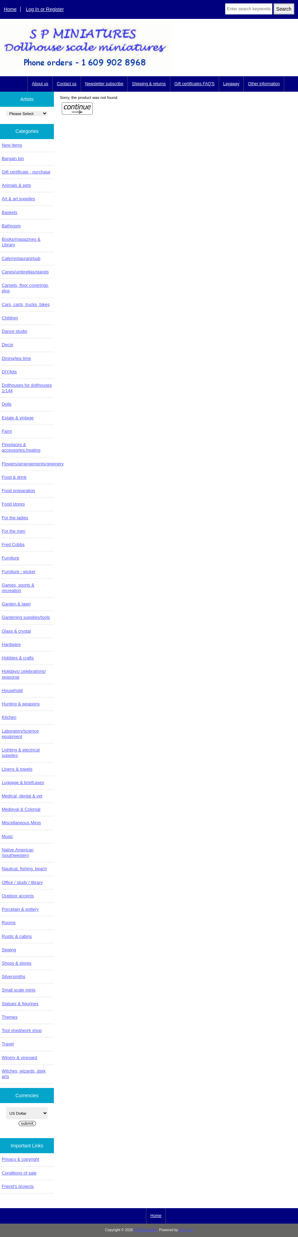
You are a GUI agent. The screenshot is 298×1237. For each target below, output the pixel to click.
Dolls (6, 404)
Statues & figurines (20, 1003)
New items (12, 145)
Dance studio (14, 331)
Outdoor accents (18, 895)
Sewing (9, 949)
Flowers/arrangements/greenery (28, 463)
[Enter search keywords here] (248, 8)
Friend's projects (18, 1186)
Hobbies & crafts (18, 657)
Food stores (13, 504)
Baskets (9, 212)
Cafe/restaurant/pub (21, 258)
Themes (10, 1017)
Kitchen (9, 717)
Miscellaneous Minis (21, 822)
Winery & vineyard (19, 1057)
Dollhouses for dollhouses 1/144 (27, 388)
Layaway (231, 83)
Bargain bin (13, 158)
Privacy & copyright (20, 1159)
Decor (7, 344)
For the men (13, 531)
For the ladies (15, 517)
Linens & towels (17, 769)
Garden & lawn (16, 603)
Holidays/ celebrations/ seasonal (24, 674)
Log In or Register (45, 9)
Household (12, 690)
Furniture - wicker (18, 571)
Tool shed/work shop (22, 1030)
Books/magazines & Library (21, 242)
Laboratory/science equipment (20, 733)
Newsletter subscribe (104, 83)
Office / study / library (22, 882)
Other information (264, 83)
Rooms (8, 922)
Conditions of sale (19, 1173)
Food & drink (14, 477)
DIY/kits (9, 371)
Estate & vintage (18, 417)
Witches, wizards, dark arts (24, 1073)
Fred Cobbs (13, 544)
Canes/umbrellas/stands (25, 271)
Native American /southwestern (18, 852)
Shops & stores (16, 963)
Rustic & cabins (17, 936)
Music (7, 836)
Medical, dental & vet (22, 795)
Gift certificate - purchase (26, 171)
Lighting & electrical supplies (21, 752)
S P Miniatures (145, 1230)
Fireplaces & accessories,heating (21, 447)
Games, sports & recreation (18, 587)
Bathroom (11, 225)
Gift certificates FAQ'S (194, 83)
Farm (7, 431)
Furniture (10, 557)
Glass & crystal (16, 631)
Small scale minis (18, 989)
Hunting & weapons (21, 703)
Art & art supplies (18, 198)
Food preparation (18, 490)
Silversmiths (13, 976)
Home (10, 9)
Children (10, 317)
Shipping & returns (149, 83)
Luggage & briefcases (23, 782)
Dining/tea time (16, 358)
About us (40, 83)
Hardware (11, 644)
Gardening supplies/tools (26, 617)
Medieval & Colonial (21, 809)
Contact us (66, 83)
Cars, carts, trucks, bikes (26, 304)
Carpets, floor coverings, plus (25, 288)
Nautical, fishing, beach (24, 868)
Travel (8, 1043)
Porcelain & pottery (20, 909)
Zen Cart (186, 1230)
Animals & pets (16, 185)
